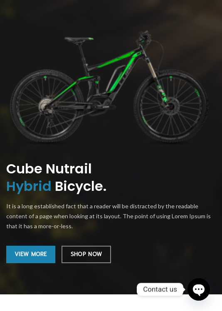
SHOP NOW (86, 254)
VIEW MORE (31, 254)
